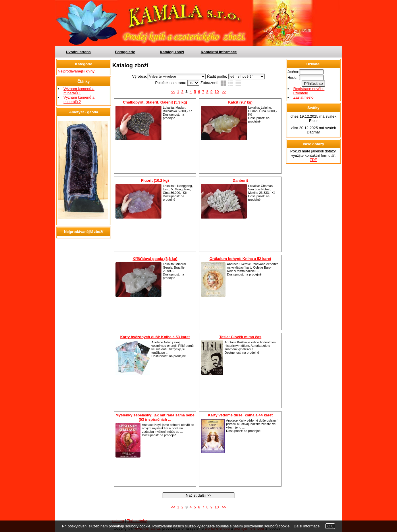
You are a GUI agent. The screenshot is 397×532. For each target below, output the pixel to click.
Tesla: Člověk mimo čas (240, 337)
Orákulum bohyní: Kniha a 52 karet (240, 259)
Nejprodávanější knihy (76, 71)
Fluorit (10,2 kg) (155, 180)
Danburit (240, 180)
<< (173, 91)
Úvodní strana (78, 52)
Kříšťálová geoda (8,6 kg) (155, 259)
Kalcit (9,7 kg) (240, 102)
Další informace (306, 526)
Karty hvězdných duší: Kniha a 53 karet (155, 337)
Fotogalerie (125, 52)
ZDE (313, 160)
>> (224, 91)
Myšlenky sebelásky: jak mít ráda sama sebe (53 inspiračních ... (154, 417)
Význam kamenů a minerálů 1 (79, 91)
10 (217, 91)
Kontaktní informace (219, 52)
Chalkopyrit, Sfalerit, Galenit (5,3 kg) (155, 102)
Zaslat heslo (303, 97)
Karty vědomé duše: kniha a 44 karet (240, 415)
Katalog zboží (172, 52)
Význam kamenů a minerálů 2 (79, 99)
